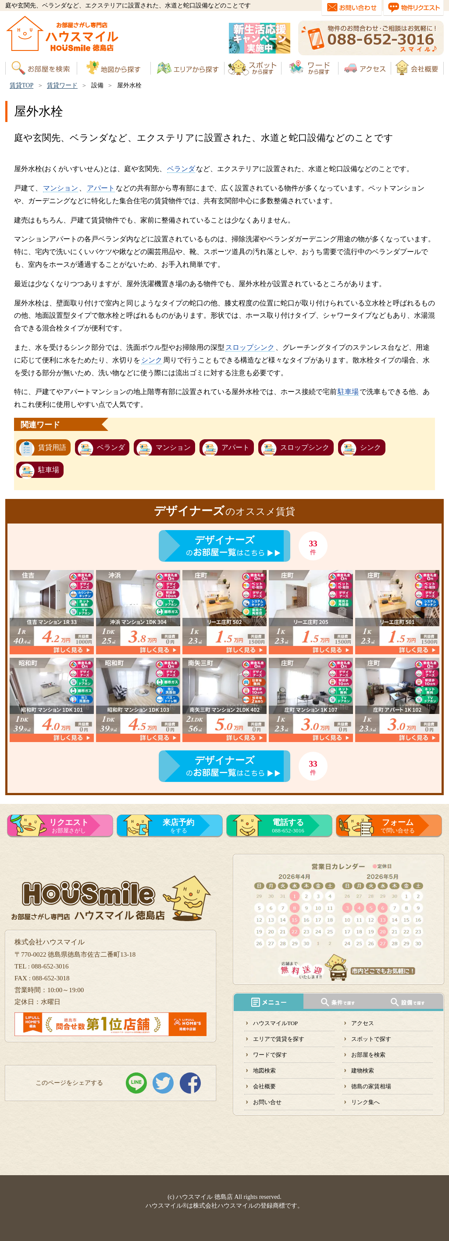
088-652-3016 (288, 826)
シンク (151, 360)
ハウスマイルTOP (275, 1023)
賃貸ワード (62, 85)
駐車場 (348, 391)
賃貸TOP (21, 85)
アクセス (362, 1023)
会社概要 (264, 1086)
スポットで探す (371, 1039)
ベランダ (181, 168)
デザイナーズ (225, 539)
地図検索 (264, 1070)
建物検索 (362, 1070)
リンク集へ (365, 1102)
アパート (101, 188)
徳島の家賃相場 (371, 1086)
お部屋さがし (69, 826)
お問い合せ (267, 1102)
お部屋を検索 (368, 1054)
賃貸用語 (52, 447)
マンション (60, 188)
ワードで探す (270, 1054)
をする (178, 826)
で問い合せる (398, 826)
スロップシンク (249, 347)
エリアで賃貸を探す (278, 1039)
